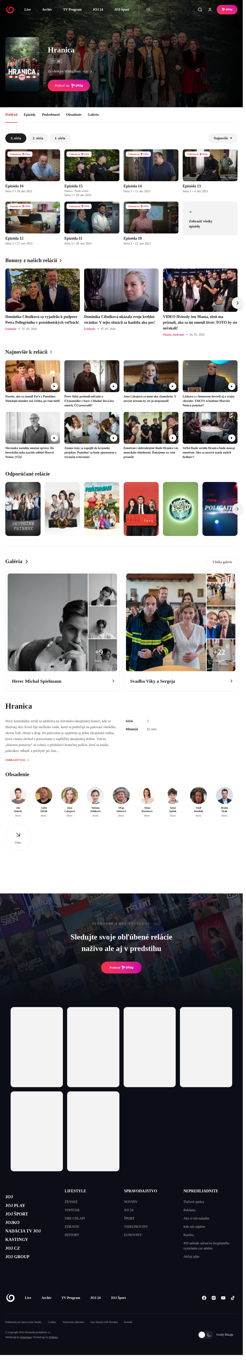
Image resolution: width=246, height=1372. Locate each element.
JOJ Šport (121, 9)
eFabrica (53, 1349)
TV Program (72, 9)
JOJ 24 (98, 9)
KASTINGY (19, 1248)
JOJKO (14, 1228)
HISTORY (72, 1235)
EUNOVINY (133, 1235)
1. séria (60, 138)
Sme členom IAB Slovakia (104, 1334)
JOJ (10, 1197)
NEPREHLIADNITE (201, 1191)
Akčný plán (191, 1256)
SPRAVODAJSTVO (140, 1191)
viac (88, 71)
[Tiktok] (233, 1310)
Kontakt (128, 1334)
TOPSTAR (72, 1210)
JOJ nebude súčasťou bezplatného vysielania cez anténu (207, 1245)
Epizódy (30, 114)
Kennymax (26, 1349)
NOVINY (130, 1202)
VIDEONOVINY (136, 1226)
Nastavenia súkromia (73, 1334)
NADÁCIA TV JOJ (27, 1238)
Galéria (93, 114)
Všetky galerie (222, 562)
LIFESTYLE (75, 1191)
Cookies (52, 1334)
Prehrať (121, 967)
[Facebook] (204, 1310)
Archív (47, 9)
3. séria (16, 138)
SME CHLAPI (75, 1218)
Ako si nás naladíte (196, 1218)
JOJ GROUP (20, 1268)
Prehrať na (69, 85)
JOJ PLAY (17, 1208)
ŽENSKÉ (71, 1202)
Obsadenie (73, 114)
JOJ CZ (14, 1258)
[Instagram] (213, 1310)
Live (27, 9)
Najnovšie (222, 138)
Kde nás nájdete (194, 1226)
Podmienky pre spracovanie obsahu (23, 1334)
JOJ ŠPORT (19, 1218)
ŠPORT (129, 1218)
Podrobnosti (51, 114)
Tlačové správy (194, 1202)
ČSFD (54, 61)
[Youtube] (223, 1310)
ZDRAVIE (72, 1226)
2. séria (38, 138)
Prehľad (11, 114)
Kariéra (189, 1235)
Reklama (190, 1210)
